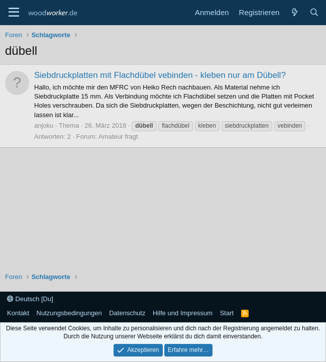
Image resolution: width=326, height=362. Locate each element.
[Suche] (314, 12)
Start (227, 313)
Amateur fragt (118, 136)
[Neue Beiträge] (294, 12)
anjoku (43, 125)
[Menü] (14, 12)
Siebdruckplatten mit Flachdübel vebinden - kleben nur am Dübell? (160, 75)
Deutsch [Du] (30, 299)
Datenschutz (127, 313)
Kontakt (18, 313)
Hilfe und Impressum (182, 313)
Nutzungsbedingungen (69, 313)
